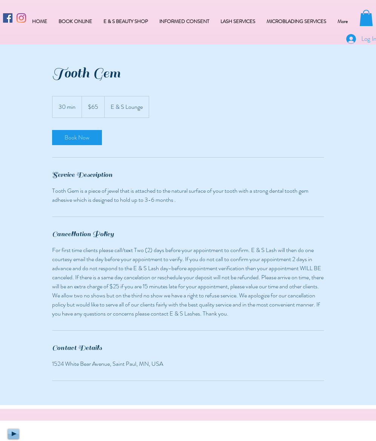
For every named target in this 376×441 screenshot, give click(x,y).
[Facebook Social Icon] (7, 18)
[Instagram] (21, 18)
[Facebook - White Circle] (186, 434)
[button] (366, 18)
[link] (77, 137)
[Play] (13, 434)
